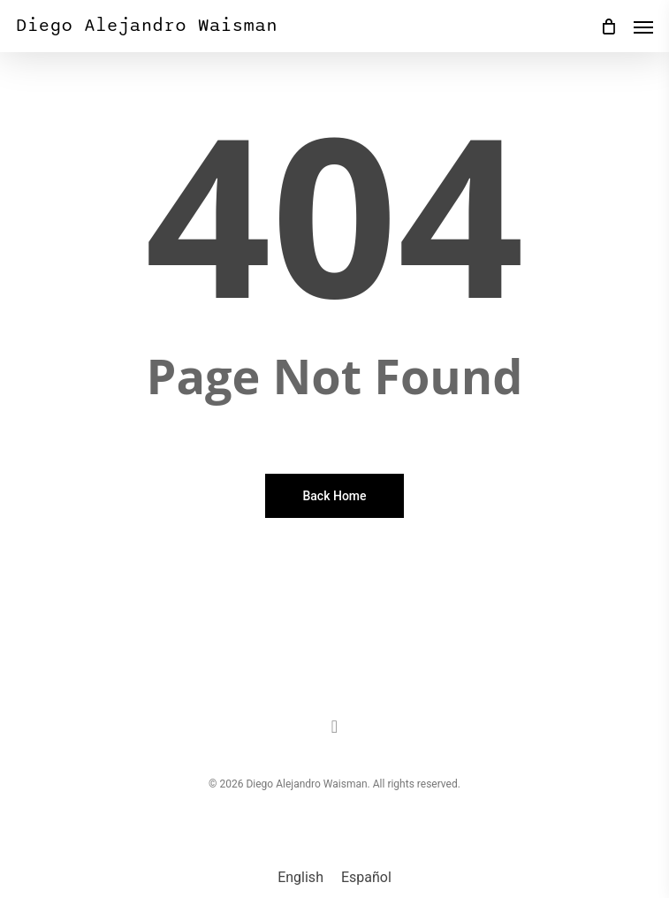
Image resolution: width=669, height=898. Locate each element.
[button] (643, 26)
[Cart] (608, 26)
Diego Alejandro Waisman (146, 25)
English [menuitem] (300, 877)
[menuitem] (300, 877)
